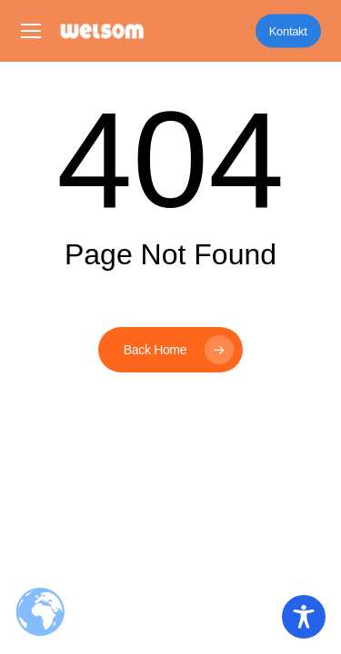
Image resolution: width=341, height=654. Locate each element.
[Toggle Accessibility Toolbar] (303, 616)
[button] (31, 31)
